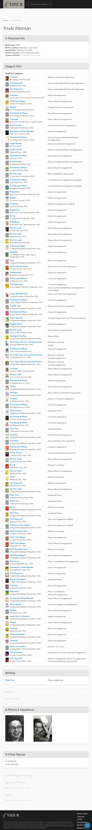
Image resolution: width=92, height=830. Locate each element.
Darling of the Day (18, 325)
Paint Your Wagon (18, 90)
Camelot (14, 66)
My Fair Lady (16, 163)
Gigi (12, 250)
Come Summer (16, 307)
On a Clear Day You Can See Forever (26, 331)
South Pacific (16, 115)
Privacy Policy (53, 826)
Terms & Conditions (37, 826)
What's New (82, 803)
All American (15, 400)
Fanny (12, 205)
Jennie (13, 376)
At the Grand (16, 442)
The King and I (16, 72)
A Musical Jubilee (18, 235)
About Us (81, 817)
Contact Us (82, 820)
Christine (14, 430)
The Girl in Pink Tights (20, 514)
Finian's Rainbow (17, 624)
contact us (36, 821)
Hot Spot (14, 382)
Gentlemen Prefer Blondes (22, 121)
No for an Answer (17, 636)
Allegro (13, 96)
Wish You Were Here (19, 520)
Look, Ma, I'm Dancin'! (20, 606)
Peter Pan (14, 418)
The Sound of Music (18, 102)
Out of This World (18, 569)
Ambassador (16, 262)
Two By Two (15, 295)
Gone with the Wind (19, 256)
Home (5, 10)
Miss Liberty (15, 594)
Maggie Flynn (16, 313)
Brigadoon (14, 181)
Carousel (14, 84)
